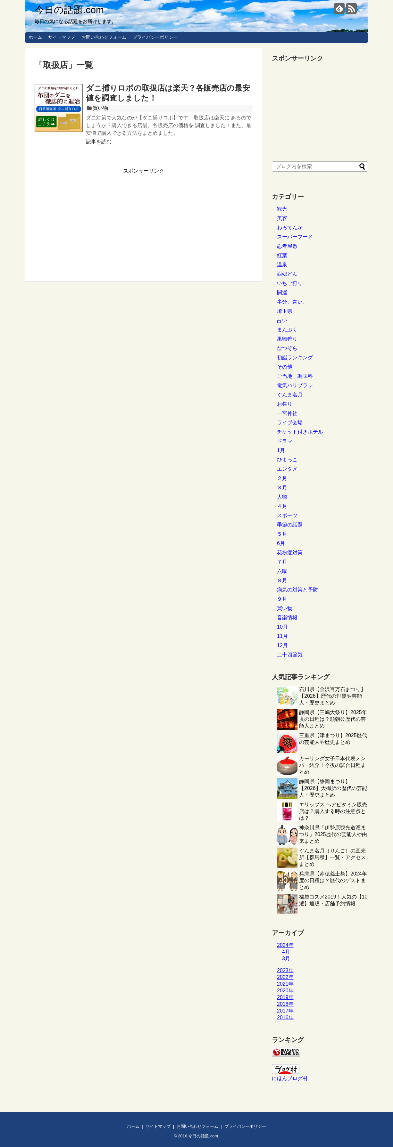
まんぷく (287, 329)
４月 (282, 506)
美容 (282, 218)
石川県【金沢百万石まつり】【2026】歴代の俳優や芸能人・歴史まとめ (332, 696)
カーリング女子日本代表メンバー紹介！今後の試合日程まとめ (332, 765)
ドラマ (284, 441)
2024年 (285, 945)
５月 (282, 534)
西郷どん (287, 274)
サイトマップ (61, 37)
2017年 (285, 1010)
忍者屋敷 (287, 246)
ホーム (35, 37)
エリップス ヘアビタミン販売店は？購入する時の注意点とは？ (333, 811)
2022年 (285, 977)
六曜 (282, 571)
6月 (281, 543)
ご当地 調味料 (295, 376)
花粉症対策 (290, 552)
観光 (282, 209)
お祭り (284, 404)
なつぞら (287, 348)
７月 (282, 562)
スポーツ (287, 515)
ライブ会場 (290, 422)
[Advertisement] (88, 219)
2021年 (285, 984)
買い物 (100, 108)
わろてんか (290, 227)
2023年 (285, 970)
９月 (282, 599)
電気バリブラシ (295, 385)
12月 (282, 645)
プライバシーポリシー (155, 37)
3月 (286, 958)
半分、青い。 (292, 302)
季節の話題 (290, 524)
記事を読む (99, 141)
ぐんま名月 (290, 394)
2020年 (285, 990)
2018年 (285, 1004)
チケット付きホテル (300, 432)
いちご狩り (290, 283)
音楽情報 (287, 617)
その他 (284, 367)
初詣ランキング (295, 357)
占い (282, 320)
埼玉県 (284, 311)
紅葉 (282, 255)
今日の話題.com (69, 9)
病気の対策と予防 (297, 589)
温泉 (282, 264)
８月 (282, 580)
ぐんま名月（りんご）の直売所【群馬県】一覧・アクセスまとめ (332, 857)
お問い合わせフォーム (103, 37)
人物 (282, 497)
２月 (282, 478)
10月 (282, 627)
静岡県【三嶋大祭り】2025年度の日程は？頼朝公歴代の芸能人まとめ (333, 719)
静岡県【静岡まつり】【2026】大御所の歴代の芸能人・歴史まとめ (333, 788)
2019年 (285, 997)
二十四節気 (290, 654)
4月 (286, 952)
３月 (282, 487)
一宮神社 (287, 413)
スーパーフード (295, 237)
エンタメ (287, 469)
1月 (281, 450)
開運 (282, 292)
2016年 (285, 1017)
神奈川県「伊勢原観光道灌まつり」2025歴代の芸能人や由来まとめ (333, 834)
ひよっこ (287, 459)
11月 (282, 636)
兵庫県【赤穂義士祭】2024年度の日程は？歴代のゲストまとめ (333, 880)
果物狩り (287, 339)
